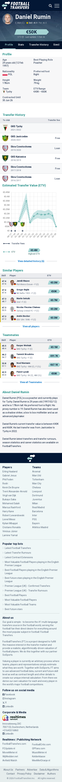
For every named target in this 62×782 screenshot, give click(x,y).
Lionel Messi (9, 519)
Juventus (37, 499)
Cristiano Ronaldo (11, 527)
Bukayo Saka (9, 499)
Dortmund (37, 495)
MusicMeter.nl (39, 752)
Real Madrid (38, 507)
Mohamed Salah (11, 503)
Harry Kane (8, 511)
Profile (9, 44)
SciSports (7, 654)
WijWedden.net (10, 756)
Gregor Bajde (23, 290)
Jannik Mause (23, 281)
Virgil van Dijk (9, 495)
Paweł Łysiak (23, 372)
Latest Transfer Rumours (18, 552)
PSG (34, 519)
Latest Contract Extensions (19, 557)
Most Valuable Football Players (21, 600)
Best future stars (13, 609)
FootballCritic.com (41, 744)
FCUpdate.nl (8, 748)
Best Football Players (16, 595)
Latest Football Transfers (18, 548)
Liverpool (37, 491)
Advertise (32, 769)
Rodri (5, 483)
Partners (20, 769)
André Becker (23, 316)
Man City (36, 483)
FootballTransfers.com (14, 743)
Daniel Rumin (33, 16)
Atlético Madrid (40, 527)
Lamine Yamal (10, 535)
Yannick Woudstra (25, 354)
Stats (21, 44)
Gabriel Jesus (9, 475)
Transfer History (38, 44)
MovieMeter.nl (9, 752)
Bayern (36, 523)
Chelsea (36, 487)
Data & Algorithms (49, 769)
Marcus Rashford (11, 507)
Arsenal (36, 471)
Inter (34, 515)
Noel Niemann (23, 363)
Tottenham (38, 479)
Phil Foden (7, 479)
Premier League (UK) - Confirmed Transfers (27, 586)
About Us (8, 769)
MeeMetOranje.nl (41, 760)
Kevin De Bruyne (10, 487)
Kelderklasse (38, 756)
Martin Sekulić (23, 298)
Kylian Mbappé (10, 523)
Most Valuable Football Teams (20, 604)
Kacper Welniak (24, 345)
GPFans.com (38, 748)
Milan (35, 503)
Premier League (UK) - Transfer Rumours (26, 590)
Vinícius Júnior (10, 531)
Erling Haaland (9, 471)
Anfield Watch (9, 760)
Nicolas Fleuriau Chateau (28, 307)
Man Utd (36, 475)
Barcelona (37, 511)
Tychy (9, 401)
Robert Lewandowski (13, 515)
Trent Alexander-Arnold (15, 491)
